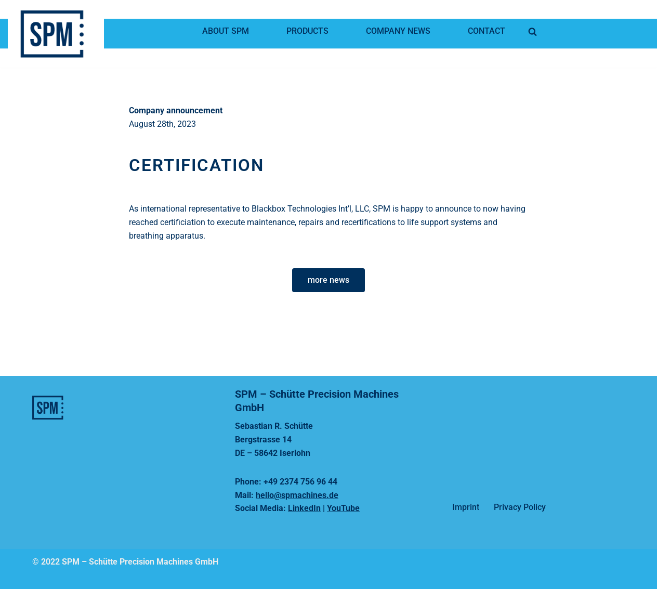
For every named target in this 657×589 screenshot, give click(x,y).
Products (307, 31)
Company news (398, 31)
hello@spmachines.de (297, 495)
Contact (486, 31)
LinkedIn (304, 508)
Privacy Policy (520, 507)
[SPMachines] (58, 33)
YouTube (343, 508)
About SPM (225, 31)
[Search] (532, 31)
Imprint (465, 507)
